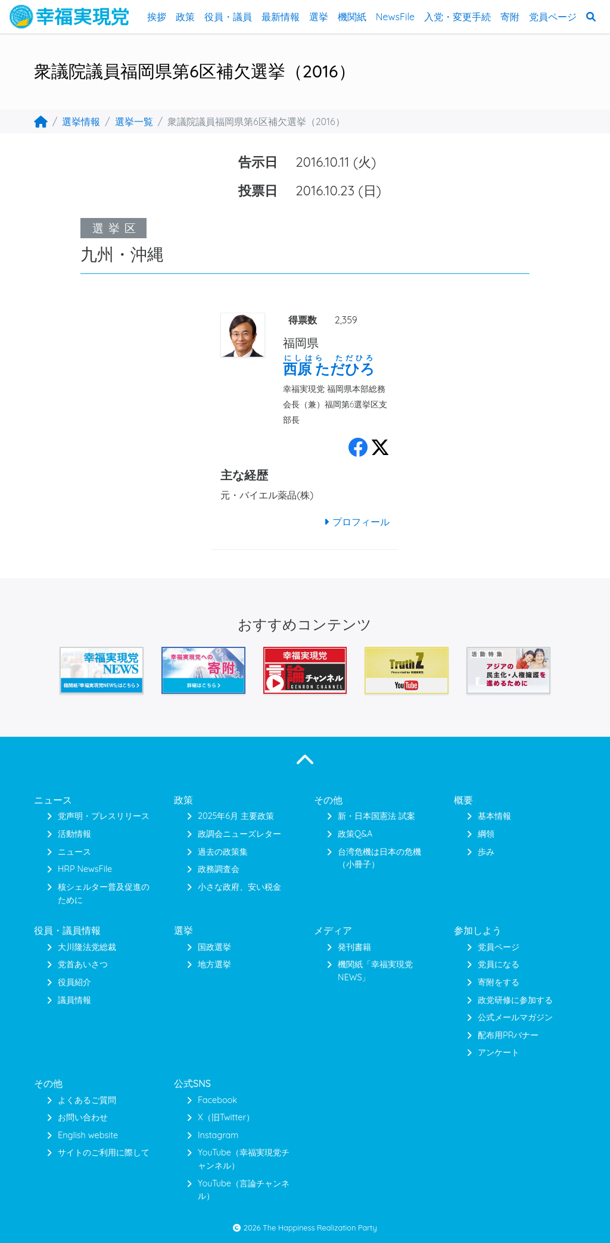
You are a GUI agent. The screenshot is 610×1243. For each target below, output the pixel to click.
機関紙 (352, 17)
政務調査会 (218, 869)
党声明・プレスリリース (104, 816)
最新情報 (281, 17)
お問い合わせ (83, 1117)
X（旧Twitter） (226, 1117)
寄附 (509, 17)
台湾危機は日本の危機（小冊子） (379, 858)
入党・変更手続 (457, 17)
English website (88, 1135)
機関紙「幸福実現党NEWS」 (375, 971)
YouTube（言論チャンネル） (244, 1190)
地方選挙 (214, 964)
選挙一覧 (134, 121)
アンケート (498, 1052)
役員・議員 (228, 17)
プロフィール (355, 522)
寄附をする (498, 982)
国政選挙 (214, 947)
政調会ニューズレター (239, 833)
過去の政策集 (223, 851)
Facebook (217, 1100)
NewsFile (395, 17)
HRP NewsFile (85, 869)
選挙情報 (81, 121)
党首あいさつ (83, 964)
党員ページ (553, 17)
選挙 (318, 17)
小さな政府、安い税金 (239, 886)
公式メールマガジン (515, 1017)
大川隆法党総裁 (87, 947)
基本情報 (494, 816)
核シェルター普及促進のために (104, 893)
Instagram (218, 1135)
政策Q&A (355, 833)
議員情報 (74, 1000)
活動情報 (74, 833)
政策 (185, 17)
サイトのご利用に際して (104, 1152)
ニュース (74, 851)
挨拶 (156, 17)
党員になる (498, 964)
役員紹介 (74, 982)
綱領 (486, 833)
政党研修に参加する (515, 1000)
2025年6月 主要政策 (236, 816)
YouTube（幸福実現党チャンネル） (244, 1159)
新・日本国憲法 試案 (376, 816)
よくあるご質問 (87, 1100)
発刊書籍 (354, 947)
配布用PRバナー (508, 1035)
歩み (486, 851)
